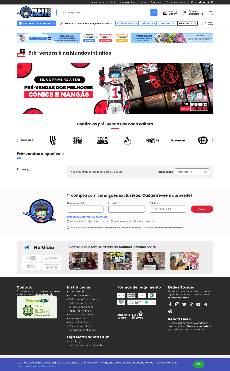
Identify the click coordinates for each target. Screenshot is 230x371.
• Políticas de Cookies (80, 303)
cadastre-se (196, 13)
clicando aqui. (44, 294)
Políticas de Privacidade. (41, 366)
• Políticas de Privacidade (82, 299)
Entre (192, 11)
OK (199, 364)
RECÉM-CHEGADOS (127, 23)
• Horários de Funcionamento (85, 345)
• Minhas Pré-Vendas (79, 322)
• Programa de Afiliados (81, 330)
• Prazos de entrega (79, 310)
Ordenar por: (165, 171)
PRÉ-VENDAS (148, 23)
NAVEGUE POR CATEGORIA (36, 23)
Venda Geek (179, 319)
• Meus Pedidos (76, 318)
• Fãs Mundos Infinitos (176, 2)
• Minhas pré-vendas (150, 2)
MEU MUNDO (187, 23)
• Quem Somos (76, 291)
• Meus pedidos (128, 2)
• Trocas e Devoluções (80, 314)
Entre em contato (198, 326)
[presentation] (17, 140)
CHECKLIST (167, 23)
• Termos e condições (80, 307)
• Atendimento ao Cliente (103, 2)
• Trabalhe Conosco (79, 295)
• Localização (75, 341)
